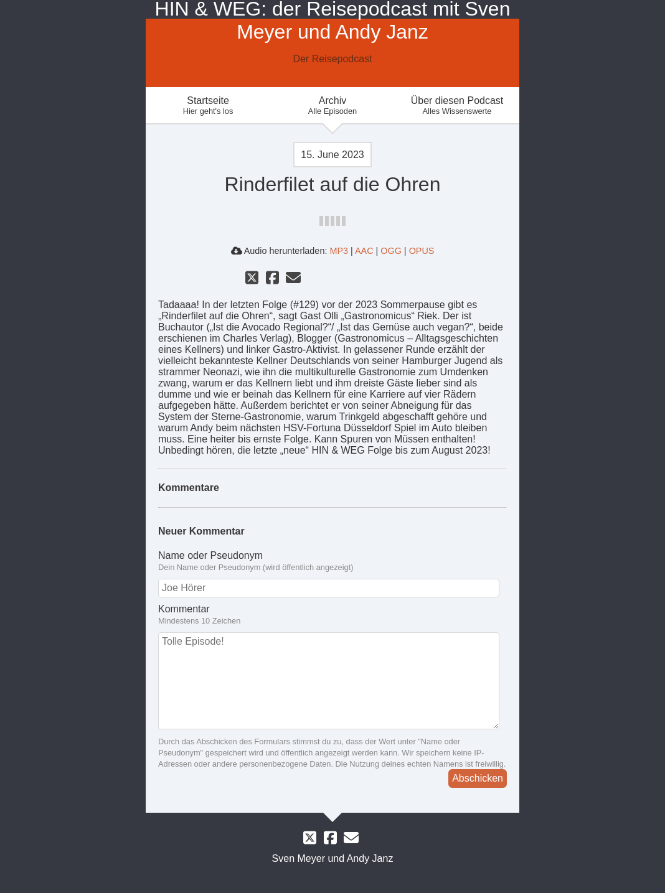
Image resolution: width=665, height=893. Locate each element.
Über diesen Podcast (457, 105)
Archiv (332, 105)
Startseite (208, 105)
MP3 (338, 251)
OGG (391, 251)
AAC (364, 251)
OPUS (422, 251)
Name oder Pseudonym (210, 555)
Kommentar (184, 609)
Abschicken (477, 778)
